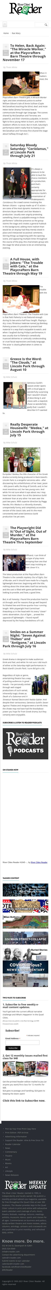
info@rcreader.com (11, 1251)
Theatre (8, 1155)
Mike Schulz (11, 377)
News (7, 1148)
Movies (8, 1163)
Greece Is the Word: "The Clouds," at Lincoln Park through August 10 (27, 364)
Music (8, 1159)
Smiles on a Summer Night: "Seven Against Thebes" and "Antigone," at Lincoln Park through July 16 (24, 639)
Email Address (12, 1038)
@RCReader (7, 1270)
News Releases (12, 1175)
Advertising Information (16, 1136)
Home (6, 33)
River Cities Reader (39, 862)
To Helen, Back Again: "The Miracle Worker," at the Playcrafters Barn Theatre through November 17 (24, 52)
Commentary (11, 1152)
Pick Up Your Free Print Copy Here (20, 1128)
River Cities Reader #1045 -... (15, 862)
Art (6, 1167)
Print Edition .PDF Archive (16, 1132)
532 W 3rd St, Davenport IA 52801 (17, 1245)
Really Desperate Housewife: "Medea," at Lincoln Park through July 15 (29, 429)
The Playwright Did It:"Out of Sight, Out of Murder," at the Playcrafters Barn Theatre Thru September (24, 534)
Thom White (11, 67)
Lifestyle (9, 1171)
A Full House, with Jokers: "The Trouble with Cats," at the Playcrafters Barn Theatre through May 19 (23, 266)
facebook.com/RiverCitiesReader (16, 1266)
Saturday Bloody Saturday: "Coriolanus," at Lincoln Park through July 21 (29, 150)
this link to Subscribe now (27, 1100)
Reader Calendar (13, 1144)
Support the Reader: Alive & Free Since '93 (24, 1140)
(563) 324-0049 (8, 1248)
